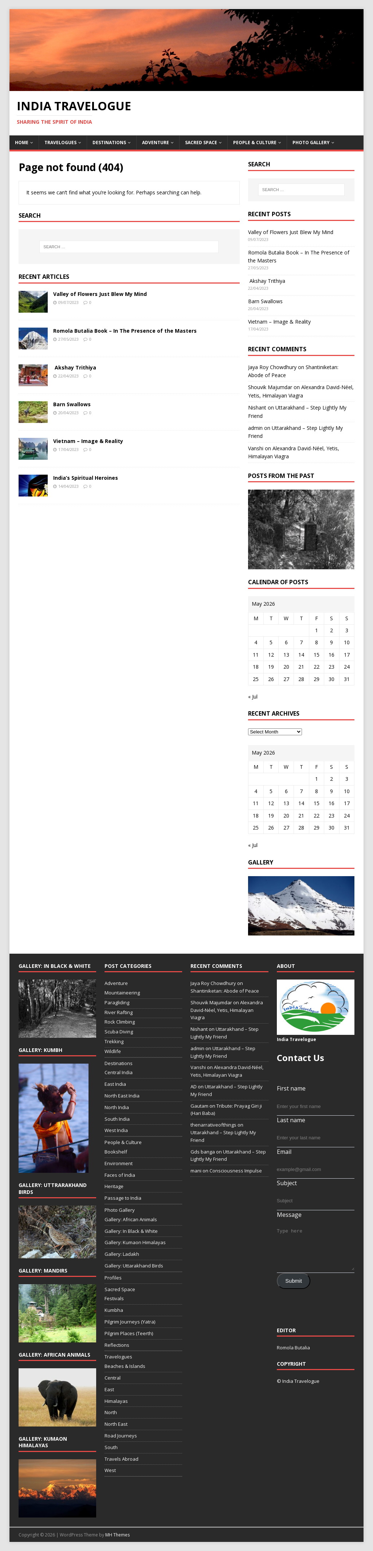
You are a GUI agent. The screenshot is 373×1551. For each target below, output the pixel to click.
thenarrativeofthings (213, 1124)
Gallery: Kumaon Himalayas (135, 1242)
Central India (119, 1072)
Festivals (114, 1298)
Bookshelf (116, 1151)
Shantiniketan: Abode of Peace (225, 991)
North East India (122, 1095)
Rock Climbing (120, 1021)
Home (21, 142)
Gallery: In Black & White (131, 1231)
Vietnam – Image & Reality (88, 441)
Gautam (199, 1106)
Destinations (109, 142)
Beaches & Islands (125, 1366)
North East (116, 1424)
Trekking (114, 1041)
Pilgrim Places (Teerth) (129, 1333)
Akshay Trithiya (74, 367)
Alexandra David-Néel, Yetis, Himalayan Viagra (227, 1010)
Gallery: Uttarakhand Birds (134, 1265)
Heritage (114, 1186)
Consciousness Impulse (235, 1170)
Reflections (117, 1345)
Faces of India (120, 1175)
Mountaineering (122, 992)
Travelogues (60, 142)
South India (117, 1119)
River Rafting (119, 1012)
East (109, 1389)
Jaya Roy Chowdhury (272, 367)
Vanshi (255, 448)
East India (115, 1084)
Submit (293, 1281)
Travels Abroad (121, 1459)
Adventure (155, 142)
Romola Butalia (293, 1347)
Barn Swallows (72, 404)
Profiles (113, 1277)
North (111, 1412)
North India (117, 1107)
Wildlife (113, 1051)
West (110, 1470)
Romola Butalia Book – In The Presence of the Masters (125, 330)
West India (116, 1130)
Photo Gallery (311, 142)
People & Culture (254, 142)
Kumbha (114, 1310)
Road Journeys (121, 1435)
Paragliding (117, 1002)
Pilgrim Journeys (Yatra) (130, 1321)
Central (113, 1377)
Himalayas (116, 1401)
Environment (119, 1163)
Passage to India (123, 1198)
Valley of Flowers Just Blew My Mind (100, 293)
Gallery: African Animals (131, 1219)
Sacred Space (201, 142)
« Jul (253, 696)
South (111, 1447)
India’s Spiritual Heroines (85, 477)
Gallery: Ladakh (122, 1254)
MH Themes (117, 1535)
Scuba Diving (119, 1031)
